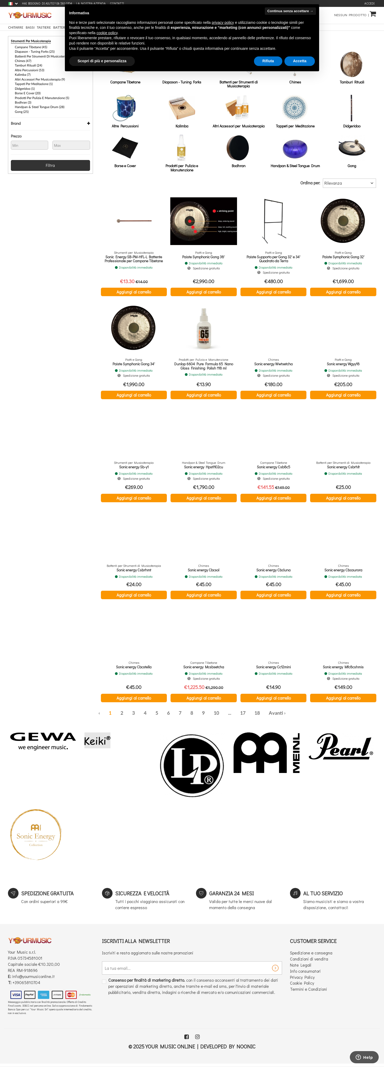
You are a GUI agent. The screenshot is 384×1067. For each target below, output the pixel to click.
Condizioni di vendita (309, 961)
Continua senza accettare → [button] (290, 11)
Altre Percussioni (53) (29, 69)
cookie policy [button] (107, 33)
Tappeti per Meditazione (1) (34, 83)
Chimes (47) (23, 60)
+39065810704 (26, 985)
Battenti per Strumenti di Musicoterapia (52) (46, 55)
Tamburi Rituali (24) (28, 64)
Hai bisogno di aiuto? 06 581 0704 (47, 3)
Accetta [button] (299, 61)
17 (242, 716)
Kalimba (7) (22, 73)
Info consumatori (305, 974)
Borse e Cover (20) (28, 92)
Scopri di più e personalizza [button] (102, 61)
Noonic (246, 1049)
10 (216, 716)
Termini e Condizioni (308, 992)
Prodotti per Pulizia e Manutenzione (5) (42, 96)
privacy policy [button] (223, 22)
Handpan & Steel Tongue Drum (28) (40, 105)
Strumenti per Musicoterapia (31, 41)
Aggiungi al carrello (134, 292)
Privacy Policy (302, 979)
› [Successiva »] (284, 716)
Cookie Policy (302, 986)
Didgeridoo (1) (25, 87)
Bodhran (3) (23, 101)
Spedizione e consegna (311, 955)
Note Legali (300, 968)
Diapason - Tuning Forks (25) (35, 51)
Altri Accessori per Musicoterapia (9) (40, 78)
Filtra (50, 163)
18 (257, 716)
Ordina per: (310, 182)
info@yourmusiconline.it (33, 979)
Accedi (369, 3)
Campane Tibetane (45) (31, 46)
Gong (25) (22, 110)
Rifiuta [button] (268, 61)
